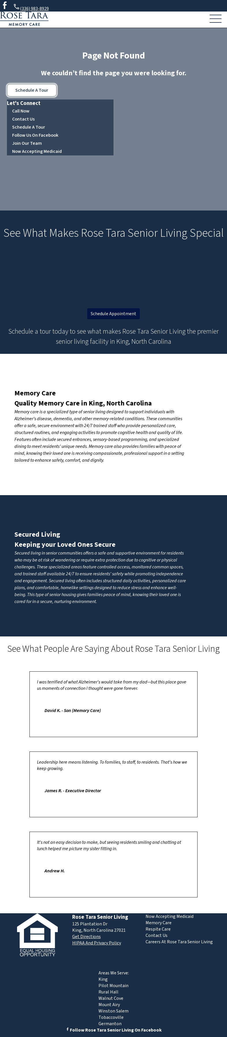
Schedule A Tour (31, 90)
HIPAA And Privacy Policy (96, 943)
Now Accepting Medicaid (37, 151)
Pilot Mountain (113, 985)
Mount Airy (109, 1005)
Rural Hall (108, 992)
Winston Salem (113, 1011)
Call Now (20, 111)
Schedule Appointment (113, 314)
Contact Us (23, 119)
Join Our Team (27, 143)
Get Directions (86, 936)
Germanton (110, 1024)
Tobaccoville (111, 1017)
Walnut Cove (110, 998)
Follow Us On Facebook (35, 135)
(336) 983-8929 (31, 7)
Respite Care (158, 929)
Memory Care (35, 393)
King (103, 979)
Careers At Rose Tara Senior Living (179, 942)
